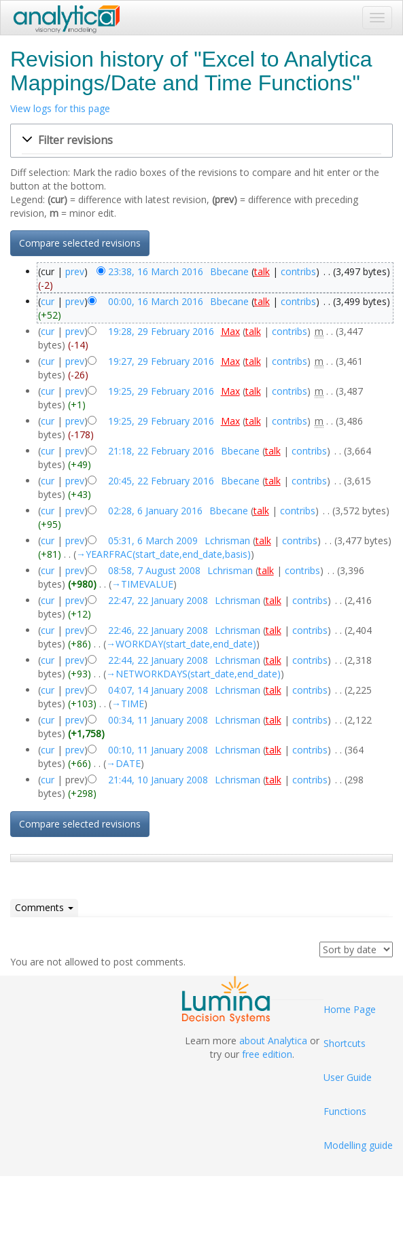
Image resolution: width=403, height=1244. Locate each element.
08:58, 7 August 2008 (154, 570)
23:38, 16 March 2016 (155, 271)
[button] (201, 140)
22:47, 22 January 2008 (158, 600)
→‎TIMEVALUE (142, 583)
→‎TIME (127, 703)
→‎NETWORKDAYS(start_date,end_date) (193, 673)
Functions (344, 1111)
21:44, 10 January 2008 (158, 779)
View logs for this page (60, 108)
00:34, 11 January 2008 (158, 719)
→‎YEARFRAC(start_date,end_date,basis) (163, 554)
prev (74, 271)
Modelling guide (358, 1145)
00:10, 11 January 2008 (158, 749)
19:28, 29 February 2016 (161, 331)
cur (47, 301)
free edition (267, 1054)
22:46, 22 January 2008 (158, 630)
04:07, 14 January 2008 (158, 689)
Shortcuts (344, 1043)
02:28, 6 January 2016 (155, 510)
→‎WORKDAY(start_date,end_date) (181, 643)
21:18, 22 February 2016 (161, 450)
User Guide (347, 1077)
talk (262, 271)
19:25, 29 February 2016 (161, 391)
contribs (298, 271)
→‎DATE (123, 763)
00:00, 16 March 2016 (155, 301)
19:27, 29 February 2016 (161, 361)
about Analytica (273, 1040)
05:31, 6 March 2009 (153, 540)
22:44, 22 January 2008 (158, 660)
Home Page (349, 1009)
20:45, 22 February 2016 (161, 480)
